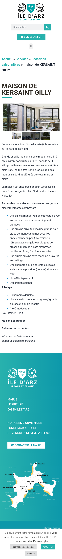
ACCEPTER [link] (48, 547)
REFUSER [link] (31, 553)
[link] (31, 11)
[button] (31, 46)
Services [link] (22, 73)
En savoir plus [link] (41, 541)
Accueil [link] (7, 73)
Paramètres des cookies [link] (23, 547)
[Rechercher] (47, 27)
